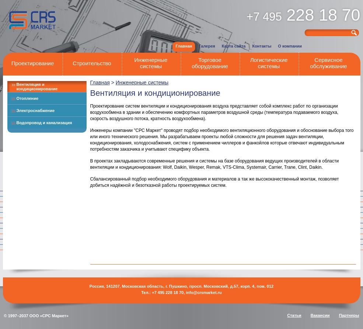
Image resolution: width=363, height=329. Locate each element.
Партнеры (349, 315)
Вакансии (320, 315)
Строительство (92, 63)
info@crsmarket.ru (204, 292)
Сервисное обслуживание (328, 63)
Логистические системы (269, 63)
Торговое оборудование (210, 63)
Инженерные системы (151, 63)
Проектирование (32, 63)
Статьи (294, 315)
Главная (100, 82)
